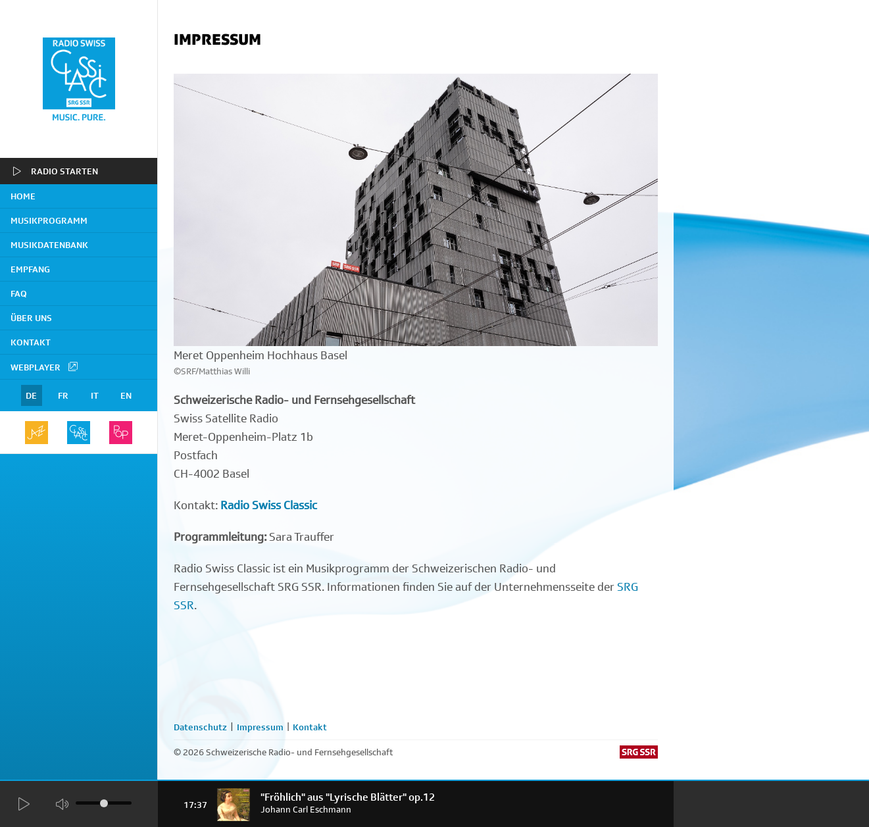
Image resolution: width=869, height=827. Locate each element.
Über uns (31, 318)
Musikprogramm (49, 220)
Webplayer (45, 366)
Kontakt (31, 342)
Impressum (260, 727)
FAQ (19, 293)
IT (95, 395)
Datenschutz (200, 727)
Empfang (30, 269)
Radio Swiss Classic (268, 505)
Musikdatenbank (49, 244)
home (23, 196)
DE (31, 395)
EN (126, 395)
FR (63, 395)
